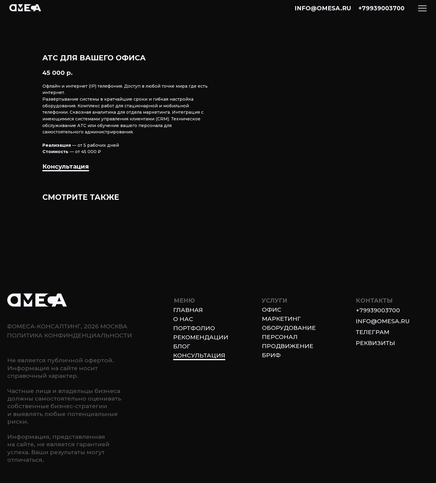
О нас (183, 319)
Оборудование (289, 327)
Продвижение (287, 346)
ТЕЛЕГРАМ (372, 332)
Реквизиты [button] (375, 343)
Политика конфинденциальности (69, 335)
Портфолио (194, 328)
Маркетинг (281, 318)
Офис (271, 309)
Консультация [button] (65, 166)
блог (181, 346)
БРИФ (271, 355)
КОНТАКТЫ (374, 300)
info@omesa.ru (323, 8)
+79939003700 (381, 8)
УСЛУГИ (274, 300)
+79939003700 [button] (378, 310)
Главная (188, 310)
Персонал (280, 336)
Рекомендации (200, 337)
